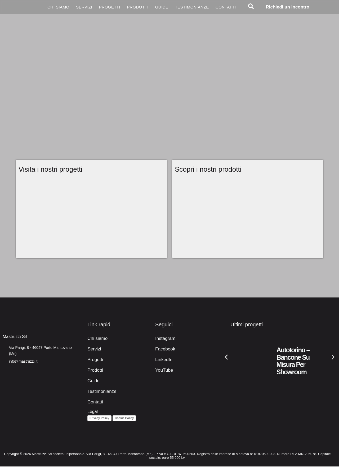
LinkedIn (163, 360)
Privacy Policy (99, 418)
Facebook (164, 349)
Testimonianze (192, 7)
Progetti (109, 7)
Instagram (164, 338)
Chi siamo (58, 7)
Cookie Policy (124, 418)
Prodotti (138, 7)
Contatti (226, 7)
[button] (226, 357)
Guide (161, 7)
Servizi (84, 7)
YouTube (163, 370)
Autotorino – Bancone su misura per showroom (293, 361)
